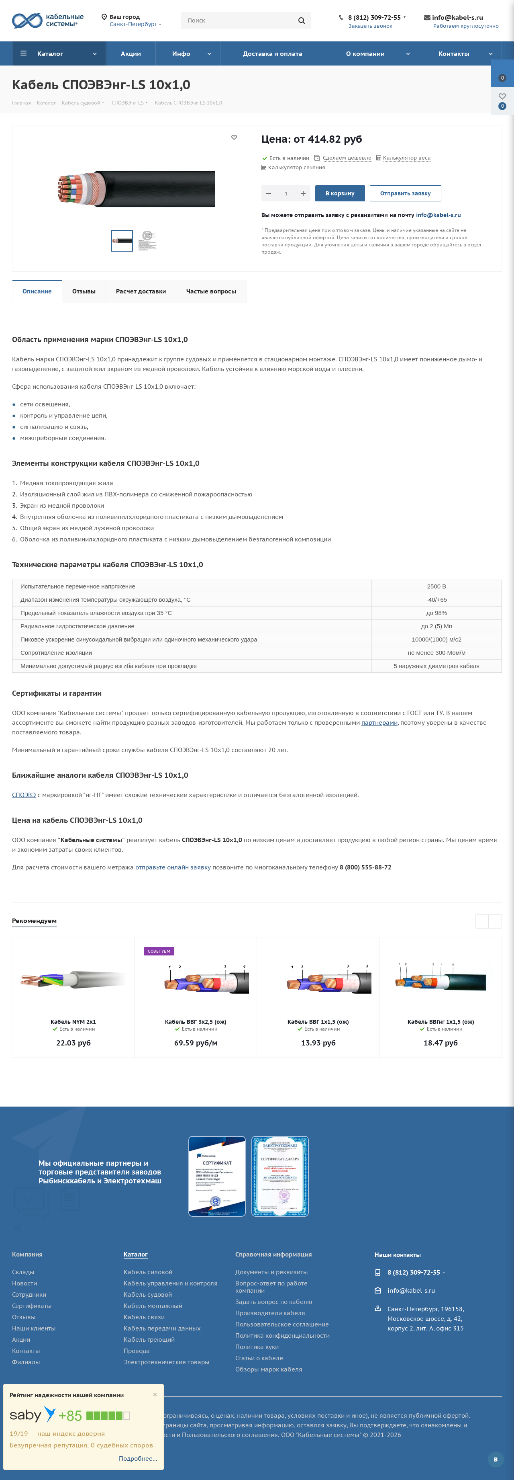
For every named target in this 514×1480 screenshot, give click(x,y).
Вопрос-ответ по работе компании (271, 1286)
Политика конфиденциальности (282, 1335)
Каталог (136, 1254)
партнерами (379, 722)
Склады (23, 1272)
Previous (482, 922)
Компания (27, 1254)
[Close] (155, 1394)
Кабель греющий (149, 1339)
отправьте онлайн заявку (173, 867)
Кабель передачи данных (162, 1328)
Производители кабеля (270, 1313)
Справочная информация (273, 1254)
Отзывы (24, 1317)
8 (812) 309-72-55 (374, 17)
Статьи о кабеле (259, 1358)
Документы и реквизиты (271, 1272)
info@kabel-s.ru (457, 17)
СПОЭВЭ (24, 795)
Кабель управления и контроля (171, 1283)
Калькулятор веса (407, 157)
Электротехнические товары (167, 1362)
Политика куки (257, 1347)
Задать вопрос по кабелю (273, 1302)
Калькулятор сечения (296, 167)
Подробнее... (138, 1458)
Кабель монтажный (153, 1306)
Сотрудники (29, 1294)
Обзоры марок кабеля (268, 1369)
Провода (137, 1351)
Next (495, 922)
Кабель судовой (148, 1294)
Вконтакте (496, 1459)
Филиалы (26, 1362)
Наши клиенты (34, 1328)
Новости (24, 1283)
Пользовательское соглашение (282, 1324)
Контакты (26, 1351)
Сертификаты (32, 1306)
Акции (21, 1339)
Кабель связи (144, 1317)
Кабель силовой (148, 1272)
